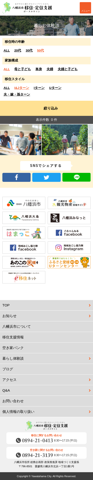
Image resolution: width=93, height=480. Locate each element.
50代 (40, 50)
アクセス (9, 380)
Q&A (6, 390)
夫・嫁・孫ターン (17, 94)
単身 (38, 69)
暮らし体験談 (13, 358)
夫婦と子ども (68, 69)
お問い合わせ (47, 401)
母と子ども (22, 69)
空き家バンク (47, 348)
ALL (7, 50)
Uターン (55, 88)
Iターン (39, 88)
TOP (6, 305)
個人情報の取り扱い (18, 412)
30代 (29, 50)
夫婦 (49, 69)
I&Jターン (21, 88)
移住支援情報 (47, 337)
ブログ (47, 369)
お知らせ (9, 316)
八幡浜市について (47, 326)
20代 (17, 50)
